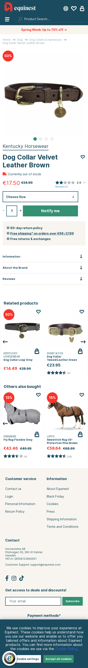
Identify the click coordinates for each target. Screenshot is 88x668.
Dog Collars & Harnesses (45, 39)
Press (51, 511)
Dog (20, 39)
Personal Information (20, 504)
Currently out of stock (24, 174)
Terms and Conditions (62, 526)
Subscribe (73, 601)
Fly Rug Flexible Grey (17, 439)
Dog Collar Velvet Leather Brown (24, 43)
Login (9, 496)
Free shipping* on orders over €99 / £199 (42, 233)
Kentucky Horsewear (26, 146)
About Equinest (58, 489)
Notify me (50, 211)
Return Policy (15, 511)
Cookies (52, 504)
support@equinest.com (45, 564)
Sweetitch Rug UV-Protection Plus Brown (62, 441)
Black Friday (55, 496)
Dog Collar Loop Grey (17, 359)
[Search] (51, 19)
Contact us (13, 489)
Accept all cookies (58, 659)
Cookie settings (28, 659)
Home (6, 39)
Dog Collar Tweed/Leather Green (62, 358)
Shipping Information (62, 519)
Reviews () (61, 186)
